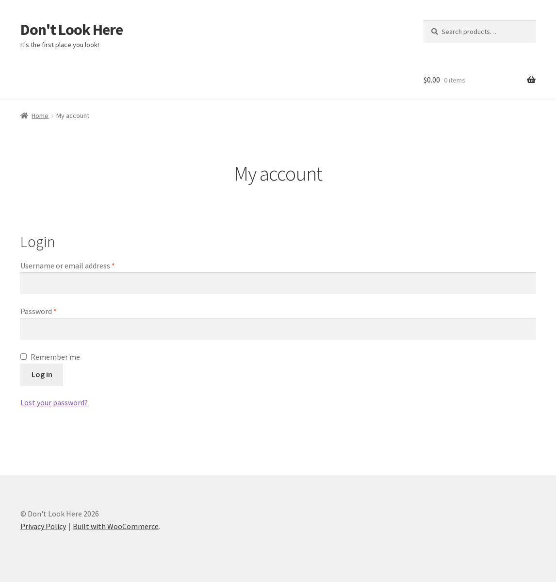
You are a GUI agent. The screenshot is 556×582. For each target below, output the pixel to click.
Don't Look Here (71, 29)
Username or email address (82, 265)
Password (52, 310)
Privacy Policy (43, 526)
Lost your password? (54, 402)
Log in (42, 374)
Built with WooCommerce (116, 526)
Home (40, 115)
